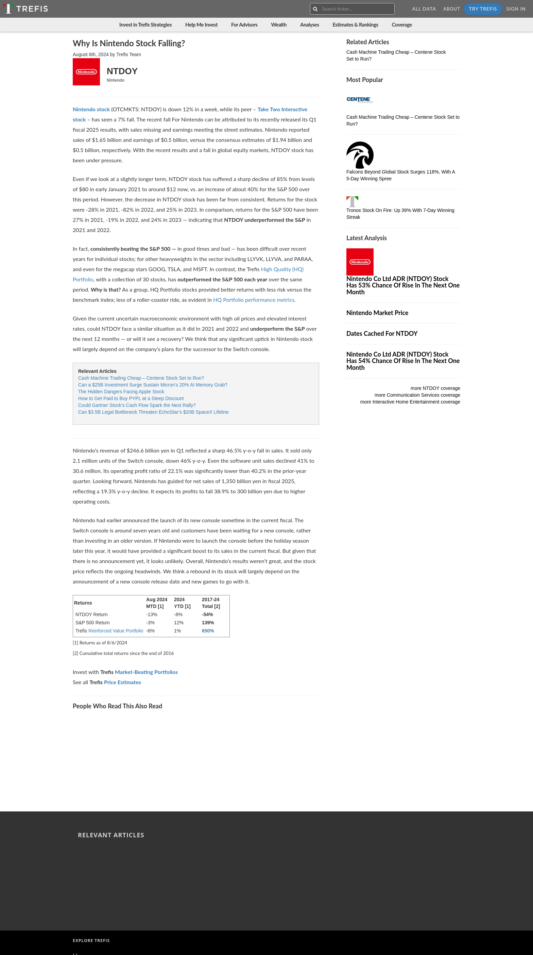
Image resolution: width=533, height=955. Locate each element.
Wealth (279, 24)
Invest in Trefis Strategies (145, 24)
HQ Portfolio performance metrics (253, 299)
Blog (79, 854)
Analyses (309, 24)
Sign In (516, 9)
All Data (424, 9)
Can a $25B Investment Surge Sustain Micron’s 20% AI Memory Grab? (152, 385)
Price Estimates (122, 682)
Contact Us (88, 871)
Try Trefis (483, 9)
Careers (83, 880)
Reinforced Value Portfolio (115, 630)
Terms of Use (90, 889)
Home (81, 836)
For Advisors (244, 24)
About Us (85, 845)
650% (208, 630)
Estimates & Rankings (355, 24)
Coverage (402, 24)
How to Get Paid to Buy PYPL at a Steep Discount (131, 398)
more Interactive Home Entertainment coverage (410, 402)
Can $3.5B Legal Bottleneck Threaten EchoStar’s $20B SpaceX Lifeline (153, 412)
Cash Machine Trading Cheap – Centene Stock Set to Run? (141, 378)
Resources (86, 863)
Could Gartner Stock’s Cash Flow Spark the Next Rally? (137, 405)
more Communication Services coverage (417, 395)
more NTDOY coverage (435, 388)
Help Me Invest (201, 24)
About (451, 9)
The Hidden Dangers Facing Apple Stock (121, 391)
